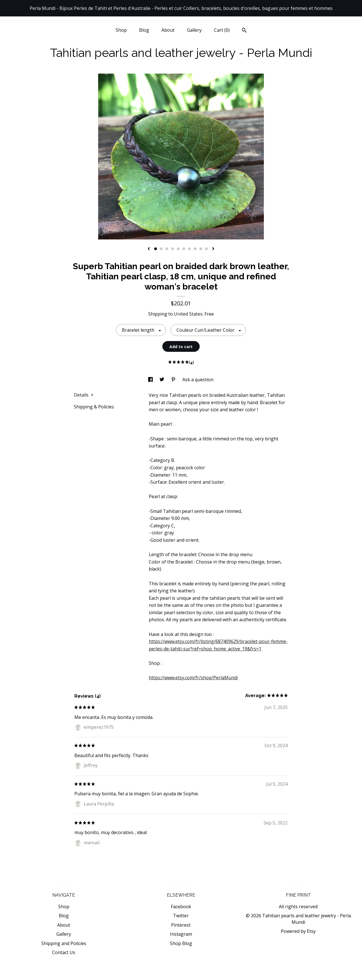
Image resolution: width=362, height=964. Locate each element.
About (167, 30)
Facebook (181, 906)
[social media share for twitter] (162, 379)
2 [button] (161, 248)
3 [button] (166, 248)
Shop (121, 30)
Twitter (181, 915)
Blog (144, 30)
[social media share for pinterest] (174, 379)
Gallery (194, 30)
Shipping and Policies (63, 943)
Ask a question (198, 379)
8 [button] (195, 248)
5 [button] (178, 248)
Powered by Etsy (298, 931)
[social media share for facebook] (151, 379)
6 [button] (183, 248)
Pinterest (181, 925)
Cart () (222, 30)
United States (188, 314)
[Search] (244, 31)
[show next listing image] (213, 249)
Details (83, 395)
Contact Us (63, 952)
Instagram (181, 934)
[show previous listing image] (148, 249)
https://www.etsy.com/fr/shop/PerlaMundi (193, 677)
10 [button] (206, 248)
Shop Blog (181, 943)
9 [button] (200, 248)
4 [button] (172, 248)
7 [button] (189, 248)
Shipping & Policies (94, 407)
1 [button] (155, 248)
